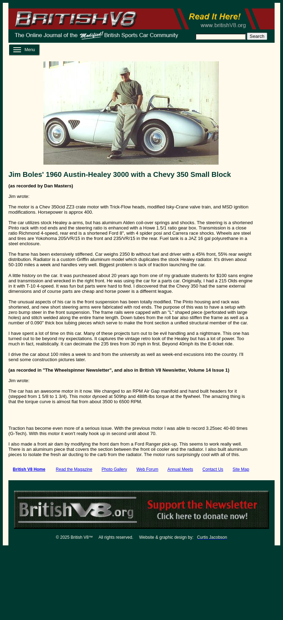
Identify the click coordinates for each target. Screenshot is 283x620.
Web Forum (147, 469)
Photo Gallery (114, 469)
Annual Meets (180, 469)
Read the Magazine (74, 469)
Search (257, 36)
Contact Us (212, 469)
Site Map (241, 469)
